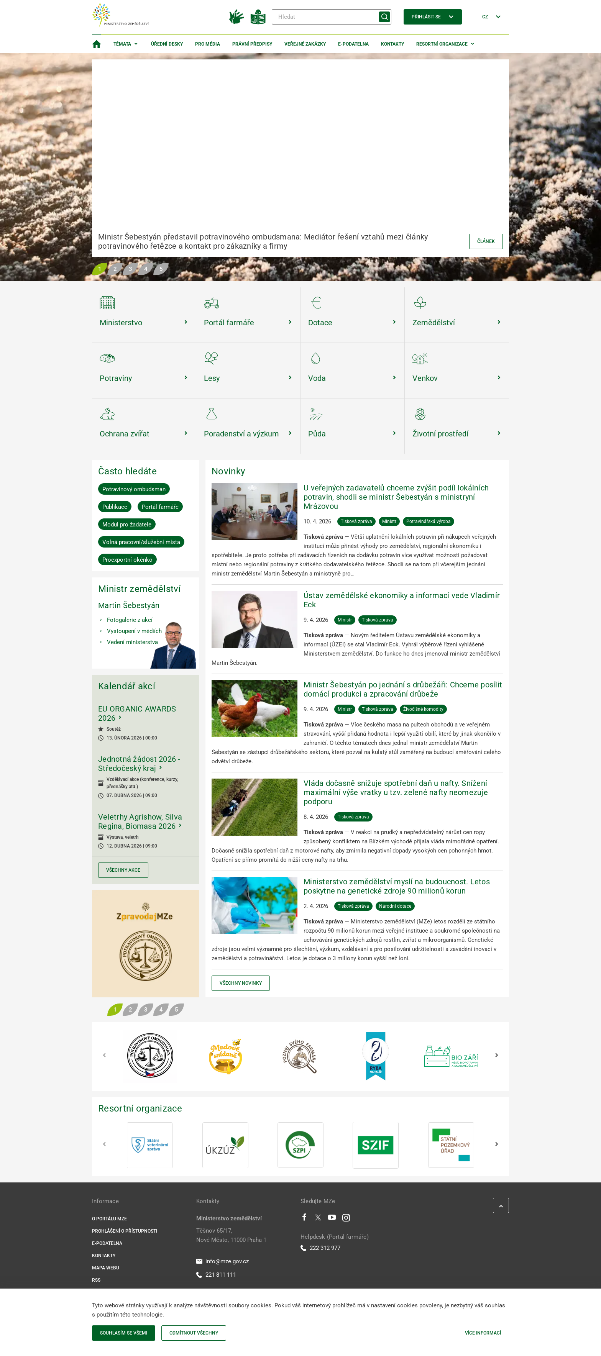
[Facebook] (304, 1219)
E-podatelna (353, 44)
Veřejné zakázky (305, 44)
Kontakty (392, 44)
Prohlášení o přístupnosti (124, 1231)
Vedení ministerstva (132, 642)
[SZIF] (376, 1145)
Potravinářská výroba (428, 521)
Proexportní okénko (127, 559)
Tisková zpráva (356, 521)
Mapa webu (105, 1268)
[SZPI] (300, 1145)
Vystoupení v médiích (134, 631)
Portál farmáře (160, 506)
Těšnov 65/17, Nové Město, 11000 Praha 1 (231, 1235)
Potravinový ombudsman (134, 489)
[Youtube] (332, 1219)
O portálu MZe (109, 1219)
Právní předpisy (252, 44)
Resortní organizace (442, 44)
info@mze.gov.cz (222, 1261)
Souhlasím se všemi (123, 1333)
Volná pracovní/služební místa (141, 542)
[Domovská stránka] (96, 44)
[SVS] (150, 1145)
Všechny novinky (241, 983)
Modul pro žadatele (126, 524)
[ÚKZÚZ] (225, 1145)
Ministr (389, 521)
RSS (96, 1280)
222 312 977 (320, 1248)
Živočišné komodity (423, 709)
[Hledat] (331, 17)
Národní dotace (395, 906)
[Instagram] (346, 1219)
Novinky (228, 471)
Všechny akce (123, 870)
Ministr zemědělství (139, 589)
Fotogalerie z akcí (130, 620)
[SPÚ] (451, 1145)
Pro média (207, 44)
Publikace (114, 506)
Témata (122, 44)
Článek (486, 241)
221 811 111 (216, 1274)
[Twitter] (318, 1219)
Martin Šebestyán (128, 605)
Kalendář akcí (126, 686)
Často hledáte (127, 471)
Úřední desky (167, 44)
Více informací (483, 1333)
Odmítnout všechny (193, 1333)
